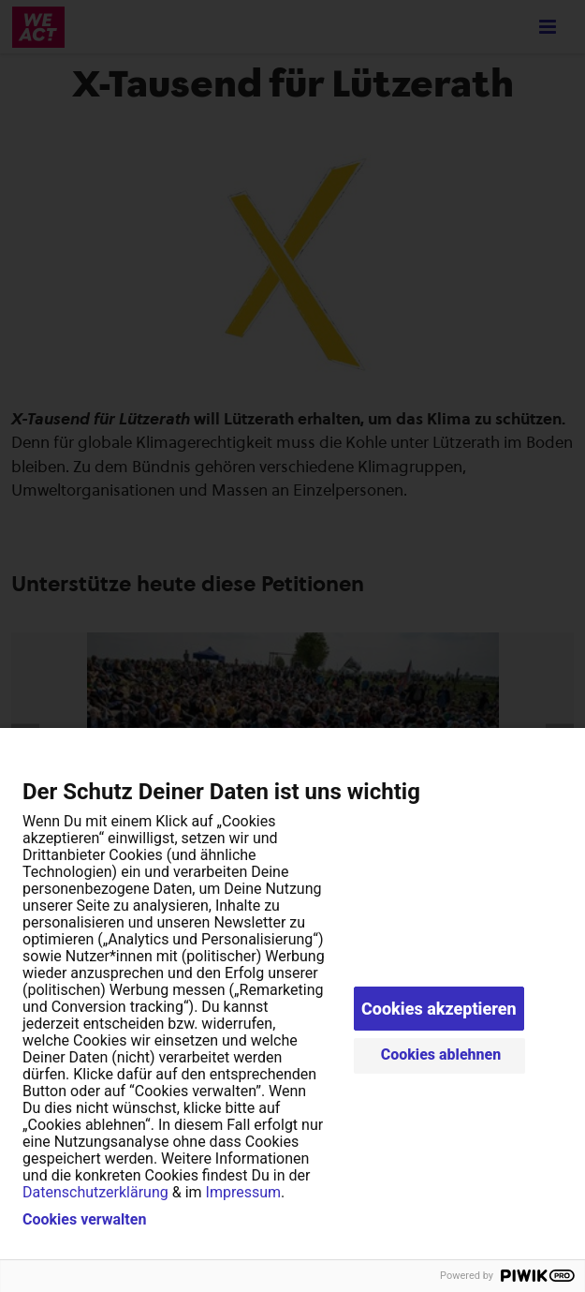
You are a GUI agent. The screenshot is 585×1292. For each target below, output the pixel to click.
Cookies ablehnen (441, 1054)
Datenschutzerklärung (95, 1192)
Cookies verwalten (84, 1219)
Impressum (244, 1192)
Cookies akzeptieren (439, 1008)
